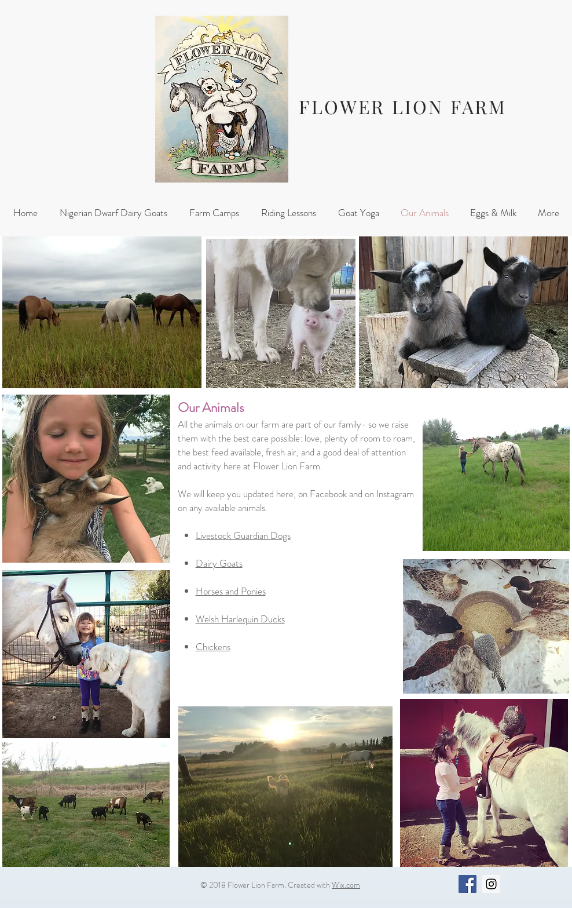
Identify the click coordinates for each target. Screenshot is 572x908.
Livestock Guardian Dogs (243, 535)
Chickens (213, 647)
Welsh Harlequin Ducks (240, 619)
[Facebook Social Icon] (467, 884)
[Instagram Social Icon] (491, 884)
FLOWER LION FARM (403, 106)
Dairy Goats (219, 563)
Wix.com (346, 885)
